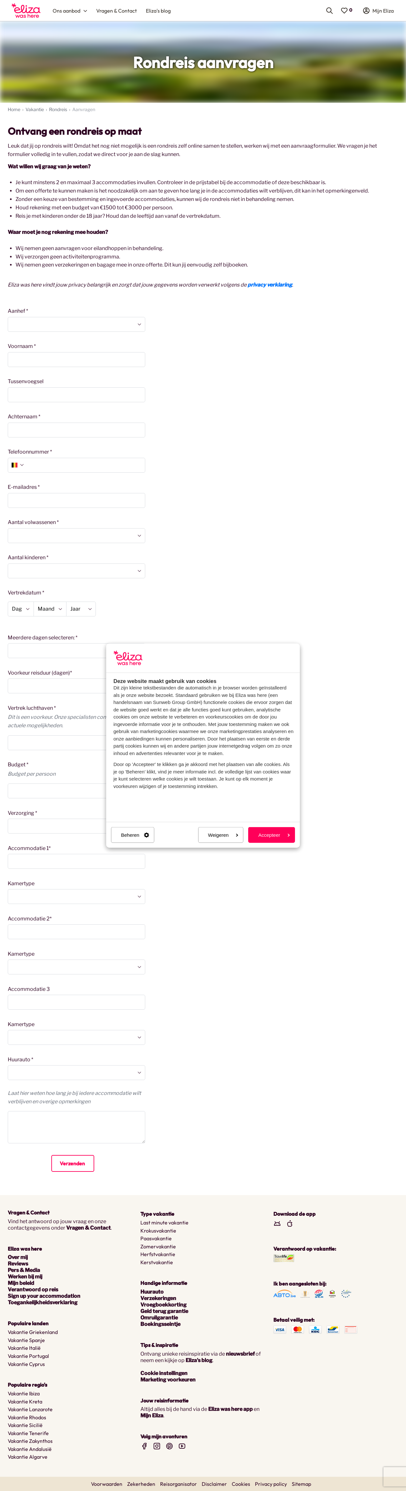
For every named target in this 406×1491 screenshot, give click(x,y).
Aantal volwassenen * (33, 522)
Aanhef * (18, 311)
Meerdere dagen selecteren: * (42, 638)
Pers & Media (24, 1270)
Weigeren (223, 835)
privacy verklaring (270, 285)
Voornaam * (22, 346)
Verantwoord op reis (33, 1289)
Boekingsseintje (160, 1324)
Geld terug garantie (164, 1311)
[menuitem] (26, 10)
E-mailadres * (24, 487)
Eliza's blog (199, 1360)
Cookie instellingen (164, 1373)
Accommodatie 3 (29, 989)
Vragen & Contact (88, 1228)
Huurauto (152, 1292)
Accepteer (274, 835)
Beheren (135, 835)
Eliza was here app (230, 1409)
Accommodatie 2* (30, 919)
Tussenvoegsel (26, 381)
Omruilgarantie (159, 1318)
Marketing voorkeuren (168, 1380)
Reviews (18, 1264)
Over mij (18, 1257)
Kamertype (21, 883)
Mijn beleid (21, 1283)
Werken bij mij (25, 1277)
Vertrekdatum (24, 593)
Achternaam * (24, 417)
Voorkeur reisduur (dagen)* (40, 673)
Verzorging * (22, 813)
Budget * (18, 764)
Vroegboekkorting (163, 1305)
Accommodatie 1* (29, 848)
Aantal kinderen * (28, 557)
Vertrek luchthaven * (32, 708)
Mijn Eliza (151, 1415)
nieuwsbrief (240, 1354)
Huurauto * (20, 1059)
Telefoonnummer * (30, 452)
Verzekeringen (158, 1298)
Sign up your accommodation (44, 1296)
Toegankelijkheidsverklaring (42, 1302)
